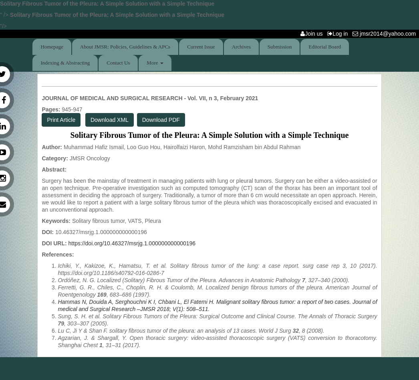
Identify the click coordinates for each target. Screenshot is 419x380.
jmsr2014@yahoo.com (386, 33)
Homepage (51, 47)
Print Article (61, 120)
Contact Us (118, 63)
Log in (339, 33)
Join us (313, 33)
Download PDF (161, 120)
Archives (241, 47)
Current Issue (201, 47)
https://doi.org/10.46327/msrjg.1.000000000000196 (132, 243)
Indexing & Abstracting (65, 63)
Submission (280, 47)
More (155, 63)
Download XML (110, 120)
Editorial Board (324, 47)
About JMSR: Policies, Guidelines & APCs (125, 47)
